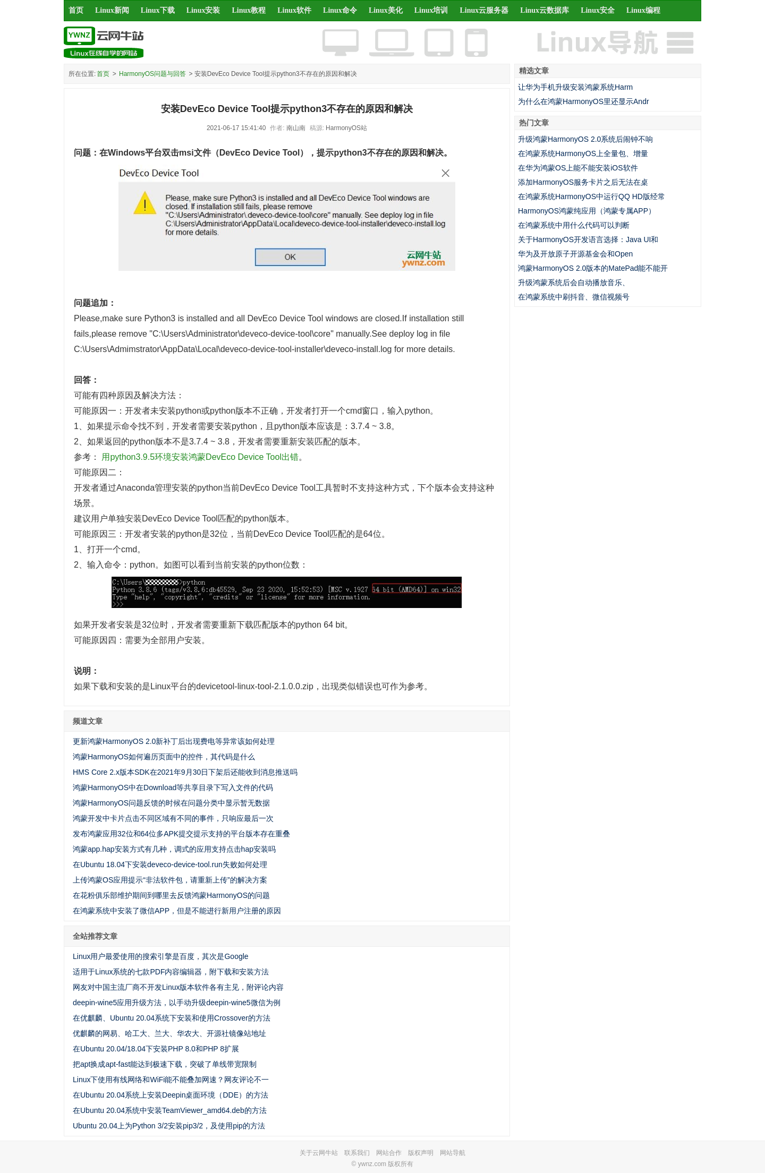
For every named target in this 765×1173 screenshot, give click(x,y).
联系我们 (357, 1153)
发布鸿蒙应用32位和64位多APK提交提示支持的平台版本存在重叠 (181, 833)
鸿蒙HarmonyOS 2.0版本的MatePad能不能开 (593, 268)
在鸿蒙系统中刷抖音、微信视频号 (574, 297)
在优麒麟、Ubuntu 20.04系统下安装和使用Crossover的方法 (171, 1018)
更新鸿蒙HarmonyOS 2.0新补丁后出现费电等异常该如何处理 (174, 741)
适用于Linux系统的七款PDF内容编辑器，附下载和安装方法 (171, 971)
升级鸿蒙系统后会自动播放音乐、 (574, 282)
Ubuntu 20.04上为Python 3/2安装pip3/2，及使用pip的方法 (169, 1125)
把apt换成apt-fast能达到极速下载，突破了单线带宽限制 (165, 1064)
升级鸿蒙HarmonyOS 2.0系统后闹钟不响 (585, 139)
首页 (76, 10)
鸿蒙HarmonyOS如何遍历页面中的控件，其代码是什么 (164, 756)
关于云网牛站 (319, 1153)
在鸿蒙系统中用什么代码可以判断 (574, 225)
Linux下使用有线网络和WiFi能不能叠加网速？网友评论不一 (171, 1079)
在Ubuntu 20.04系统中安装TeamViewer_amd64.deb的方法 (170, 1110)
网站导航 (452, 1153)
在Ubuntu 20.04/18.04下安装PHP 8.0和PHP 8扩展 (156, 1048)
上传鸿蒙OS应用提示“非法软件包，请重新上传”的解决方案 (170, 880)
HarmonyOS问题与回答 (152, 74)
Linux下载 (158, 10)
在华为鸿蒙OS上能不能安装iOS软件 (578, 168)
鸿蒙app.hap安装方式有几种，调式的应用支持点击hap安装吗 (174, 849)
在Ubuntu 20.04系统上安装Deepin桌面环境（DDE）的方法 (170, 1095)
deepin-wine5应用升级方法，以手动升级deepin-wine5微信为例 (176, 1002)
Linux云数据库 (544, 10)
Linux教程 (249, 10)
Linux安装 (203, 10)
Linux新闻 (112, 10)
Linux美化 (386, 10)
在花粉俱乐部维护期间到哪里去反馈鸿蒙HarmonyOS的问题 (171, 895)
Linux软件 (294, 10)
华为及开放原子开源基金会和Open (575, 254)
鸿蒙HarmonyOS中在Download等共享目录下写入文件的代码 (173, 787)
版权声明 (421, 1153)
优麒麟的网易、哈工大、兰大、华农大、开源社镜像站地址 (169, 1033)
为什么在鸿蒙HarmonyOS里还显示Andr (583, 101)
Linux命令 (340, 10)
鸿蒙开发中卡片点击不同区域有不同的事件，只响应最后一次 (173, 818)
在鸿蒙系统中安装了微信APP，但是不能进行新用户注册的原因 (177, 910)
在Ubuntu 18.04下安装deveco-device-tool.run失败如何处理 (170, 864)
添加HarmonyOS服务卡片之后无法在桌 (583, 182)
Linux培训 (431, 10)
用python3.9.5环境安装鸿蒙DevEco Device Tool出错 (200, 456)
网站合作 (389, 1153)
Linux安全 (598, 10)
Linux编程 (643, 10)
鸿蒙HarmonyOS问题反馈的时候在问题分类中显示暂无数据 (171, 803)
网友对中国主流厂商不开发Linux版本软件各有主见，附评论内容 (178, 987)
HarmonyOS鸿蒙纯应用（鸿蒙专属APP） (587, 211)
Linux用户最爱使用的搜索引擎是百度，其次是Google (161, 956)
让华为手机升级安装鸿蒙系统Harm (575, 87)
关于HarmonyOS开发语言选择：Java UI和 (588, 239)
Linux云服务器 (484, 10)
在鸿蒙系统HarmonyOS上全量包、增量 (583, 153)
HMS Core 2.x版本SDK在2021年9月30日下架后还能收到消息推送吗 (185, 772)
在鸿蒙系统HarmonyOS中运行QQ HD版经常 (591, 196)
